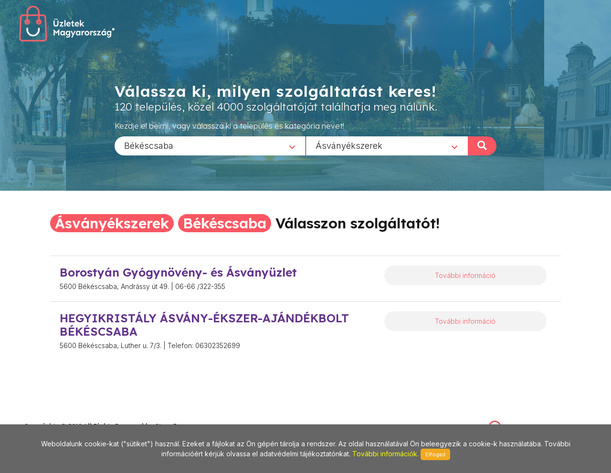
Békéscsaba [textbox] (148, 145)
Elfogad (435, 454)
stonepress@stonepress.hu (62, 415)
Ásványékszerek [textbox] (349, 145)
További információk (384, 454)
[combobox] (210, 145)
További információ (465, 275)
